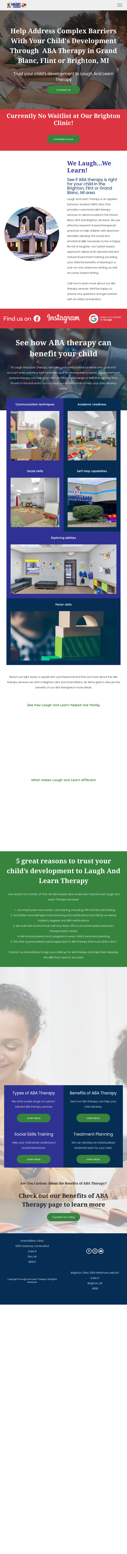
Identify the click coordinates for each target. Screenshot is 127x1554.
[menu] (119, 5)
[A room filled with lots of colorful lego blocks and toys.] (95, 998)
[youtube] (101, 1251)
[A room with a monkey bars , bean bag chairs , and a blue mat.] (32, 1061)
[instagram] (95, 1251)
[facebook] (89, 1251)
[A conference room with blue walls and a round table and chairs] (95, 1061)
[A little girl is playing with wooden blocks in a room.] (32, 998)
